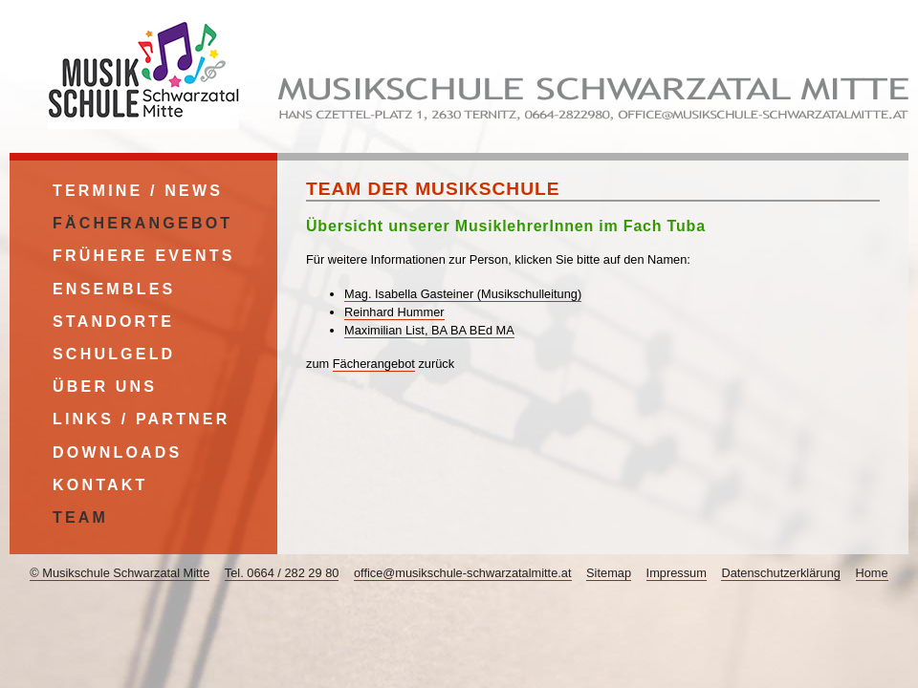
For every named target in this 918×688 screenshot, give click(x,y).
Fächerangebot (374, 363)
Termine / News (138, 191)
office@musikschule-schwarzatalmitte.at (463, 573)
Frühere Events (144, 255)
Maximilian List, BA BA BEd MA (429, 330)
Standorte (113, 321)
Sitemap (608, 573)
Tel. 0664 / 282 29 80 (282, 573)
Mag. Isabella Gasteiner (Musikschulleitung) (462, 294)
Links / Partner (141, 419)
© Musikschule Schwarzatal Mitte (119, 573)
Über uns (105, 386)
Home (872, 573)
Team (80, 517)
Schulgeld (114, 354)
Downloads (117, 452)
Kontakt (100, 485)
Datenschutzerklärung (780, 573)
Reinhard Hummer (394, 312)
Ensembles (114, 289)
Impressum (676, 573)
